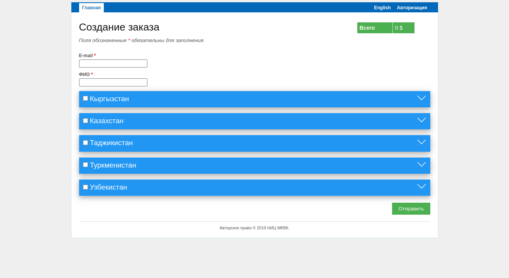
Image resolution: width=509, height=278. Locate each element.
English (382, 7)
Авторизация (412, 7)
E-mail (87, 55)
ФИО (86, 74)
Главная (91, 7)
